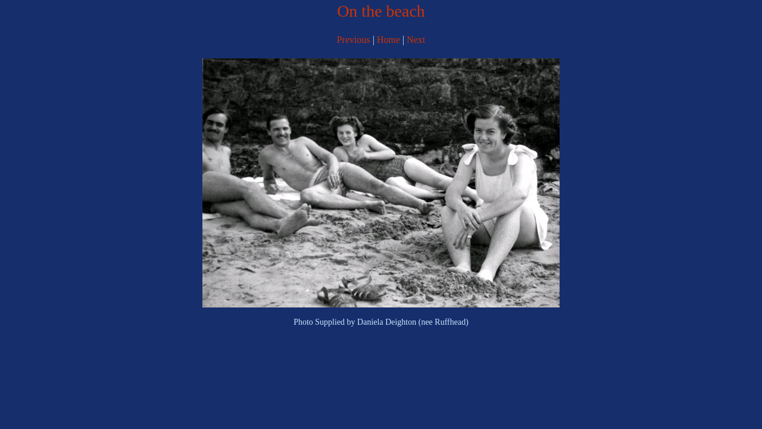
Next (416, 40)
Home (388, 40)
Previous (355, 40)
